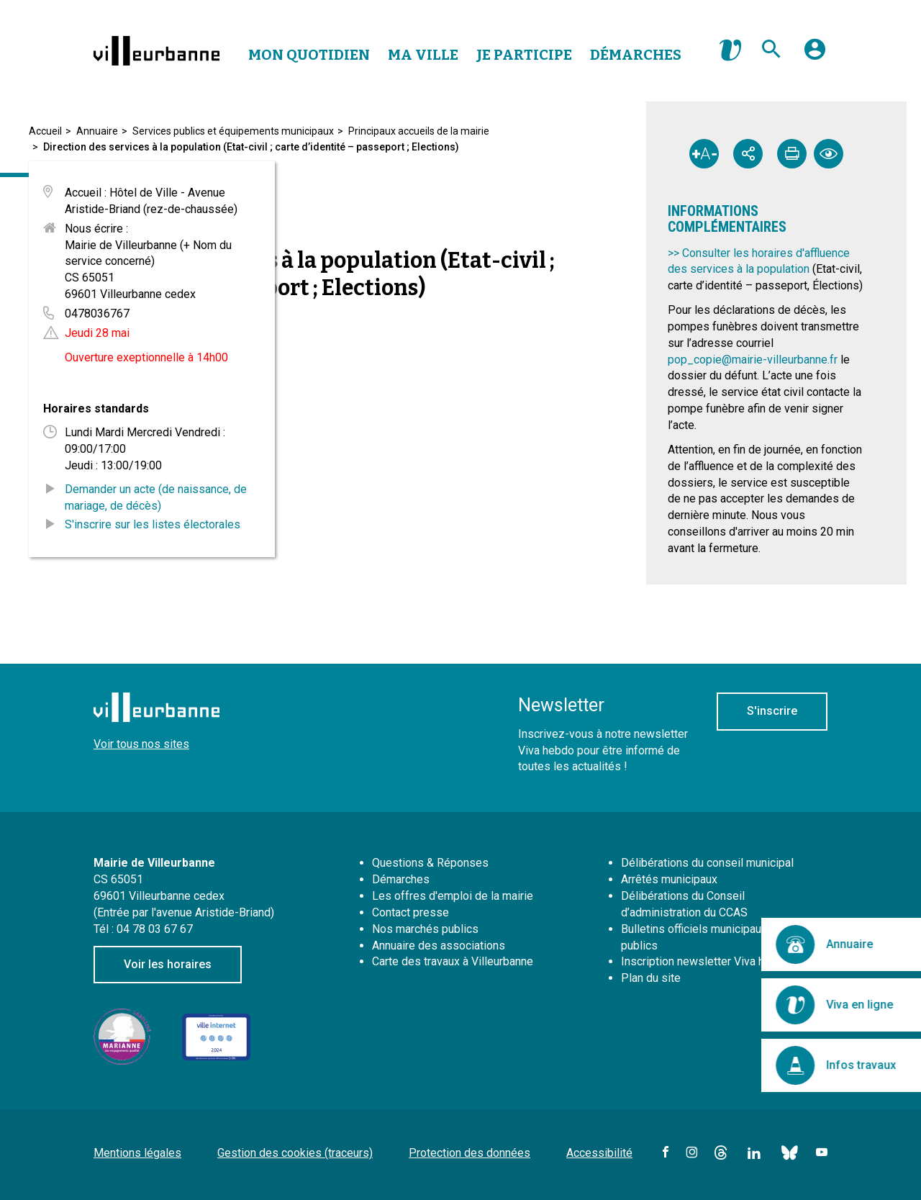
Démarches (635, 54)
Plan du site (651, 978)
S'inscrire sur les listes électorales (152, 524)
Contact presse (410, 912)
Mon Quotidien (309, 54)
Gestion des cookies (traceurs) (295, 1153)
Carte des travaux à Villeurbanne (452, 961)
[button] (814, 54)
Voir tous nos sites (141, 744)
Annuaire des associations (438, 945)
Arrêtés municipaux (669, 879)
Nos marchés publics (425, 929)
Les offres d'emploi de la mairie (452, 896)
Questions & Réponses (430, 863)
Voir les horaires (168, 964)
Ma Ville (423, 54)
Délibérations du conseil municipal (707, 863)
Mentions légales (137, 1153)
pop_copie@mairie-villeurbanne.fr (753, 359)
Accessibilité (599, 1153)
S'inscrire (772, 711)
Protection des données (469, 1153)
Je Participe (524, 54)
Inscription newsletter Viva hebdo (705, 961)
